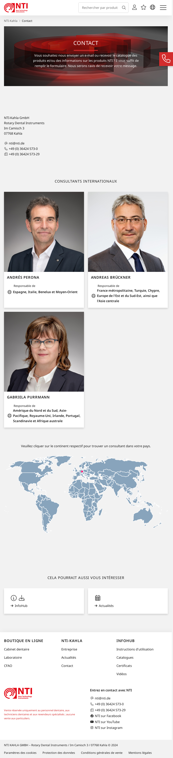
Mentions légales (140, 753)
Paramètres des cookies (20, 753)
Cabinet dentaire (16, 649)
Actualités (68, 657)
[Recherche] (124, 8)
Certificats (124, 666)
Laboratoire (13, 657)
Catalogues (125, 657)
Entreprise (69, 649)
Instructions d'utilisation (135, 649)
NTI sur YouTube (105, 722)
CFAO (8, 666)
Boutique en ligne (23, 640)
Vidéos (121, 674)
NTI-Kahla (10, 21)
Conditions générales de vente (101, 753)
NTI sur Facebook (105, 716)
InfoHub (125, 640)
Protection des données (58, 753)
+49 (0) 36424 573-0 (21, 149)
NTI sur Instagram (106, 728)
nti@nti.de (14, 143)
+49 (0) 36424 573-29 (21, 154)
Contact (67, 666)
